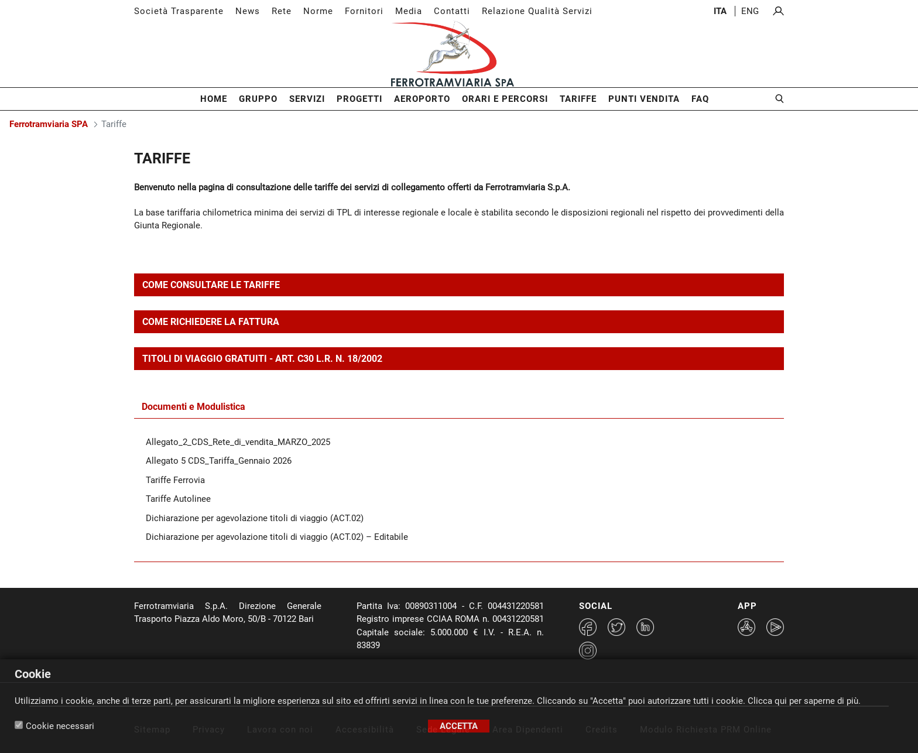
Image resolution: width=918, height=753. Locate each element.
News (247, 11)
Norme (318, 11)
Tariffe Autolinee (178, 499)
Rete (282, 11)
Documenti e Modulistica (193, 406)
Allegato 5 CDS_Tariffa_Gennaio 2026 (219, 461)
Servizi (307, 99)
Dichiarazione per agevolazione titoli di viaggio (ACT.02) (255, 518)
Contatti (452, 11)
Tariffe (578, 99)
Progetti (359, 99)
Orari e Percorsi (505, 99)
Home (213, 99)
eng (750, 11)
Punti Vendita (644, 99)
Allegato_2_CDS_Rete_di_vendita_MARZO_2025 (238, 442)
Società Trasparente (179, 11)
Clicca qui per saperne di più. (804, 701)
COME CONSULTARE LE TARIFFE (211, 284)
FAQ (700, 99)
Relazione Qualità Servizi (537, 11)
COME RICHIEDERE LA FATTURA (210, 321)
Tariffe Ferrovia (175, 480)
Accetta (459, 726)
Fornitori (364, 11)
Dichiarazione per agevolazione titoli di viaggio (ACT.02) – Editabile (277, 537)
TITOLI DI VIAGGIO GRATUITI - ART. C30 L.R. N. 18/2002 (262, 358)
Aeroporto (422, 99)
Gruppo (258, 99)
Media (408, 11)
